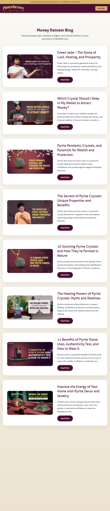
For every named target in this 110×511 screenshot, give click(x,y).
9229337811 (66, 2)
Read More (65, 80)
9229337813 (75, 2)
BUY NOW (101, 8)
